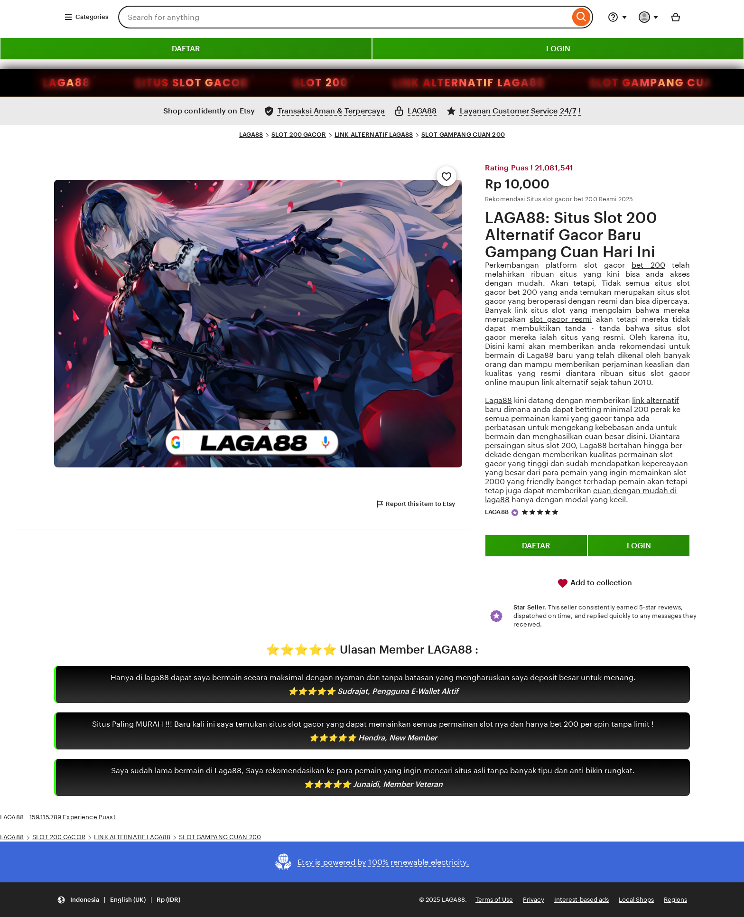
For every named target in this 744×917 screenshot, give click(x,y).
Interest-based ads (581, 899)
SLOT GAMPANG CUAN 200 (463, 134)
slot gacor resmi (561, 319)
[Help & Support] (617, 17)
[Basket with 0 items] (675, 17)
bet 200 (648, 265)
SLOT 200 (189, 82)
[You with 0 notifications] (648, 17)
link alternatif (655, 400)
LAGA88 (251, 134)
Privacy (533, 899)
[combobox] (344, 17)
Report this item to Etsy (415, 504)
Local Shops (636, 899)
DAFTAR (186, 48)
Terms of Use (494, 899)
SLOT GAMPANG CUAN (524, 82)
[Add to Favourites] (446, 176)
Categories (86, 17)
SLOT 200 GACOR (298, 134)
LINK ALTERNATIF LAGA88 (337, 82)
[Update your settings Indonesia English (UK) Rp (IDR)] (118, 899)
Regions (675, 899)
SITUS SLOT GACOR (60, 82)
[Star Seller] (515, 512)
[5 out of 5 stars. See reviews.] (541, 511)
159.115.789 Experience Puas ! (72, 817)
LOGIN (558, 48)
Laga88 (498, 400)
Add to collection (594, 583)
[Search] (581, 17)
